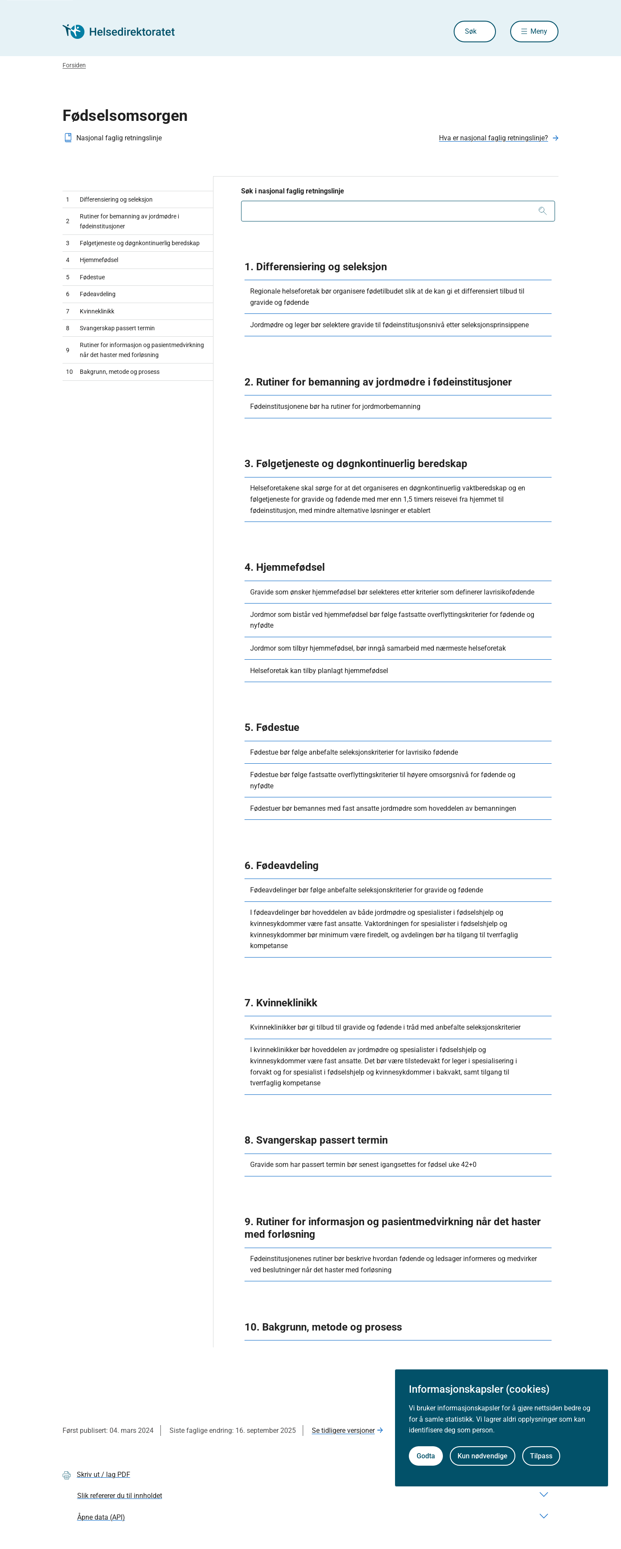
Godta (426, 1456)
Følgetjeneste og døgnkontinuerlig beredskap (133, 243)
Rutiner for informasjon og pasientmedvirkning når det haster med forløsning (135, 349)
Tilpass (541, 1456)
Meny (538, 31)
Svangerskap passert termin (110, 328)
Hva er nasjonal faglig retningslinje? (493, 138)
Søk (471, 31)
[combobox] (398, 211)
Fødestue (85, 277)
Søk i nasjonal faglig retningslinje (292, 191)
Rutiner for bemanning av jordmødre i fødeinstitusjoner (122, 221)
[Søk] (543, 211)
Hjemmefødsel (92, 260)
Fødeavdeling (91, 294)
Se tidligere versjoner (343, 1430)
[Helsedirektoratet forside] (125, 31)
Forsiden (74, 65)
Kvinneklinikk (90, 311)
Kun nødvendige (483, 1456)
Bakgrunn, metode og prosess (113, 371)
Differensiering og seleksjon (109, 199)
